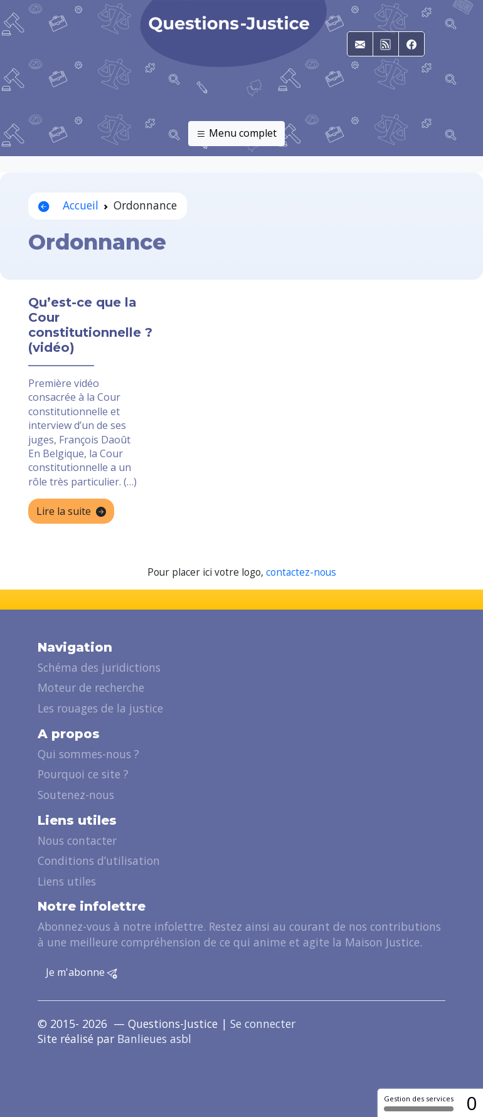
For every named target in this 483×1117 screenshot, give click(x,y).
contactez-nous (301, 572)
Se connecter (262, 1023)
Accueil (68, 205)
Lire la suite (71, 511)
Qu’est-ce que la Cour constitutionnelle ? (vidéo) (90, 325)
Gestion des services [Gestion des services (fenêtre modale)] (419, 1102)
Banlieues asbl (154, 1038)
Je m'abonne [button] (81, 972)
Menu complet (236, 133)
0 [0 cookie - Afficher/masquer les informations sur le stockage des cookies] (471, 1103)
